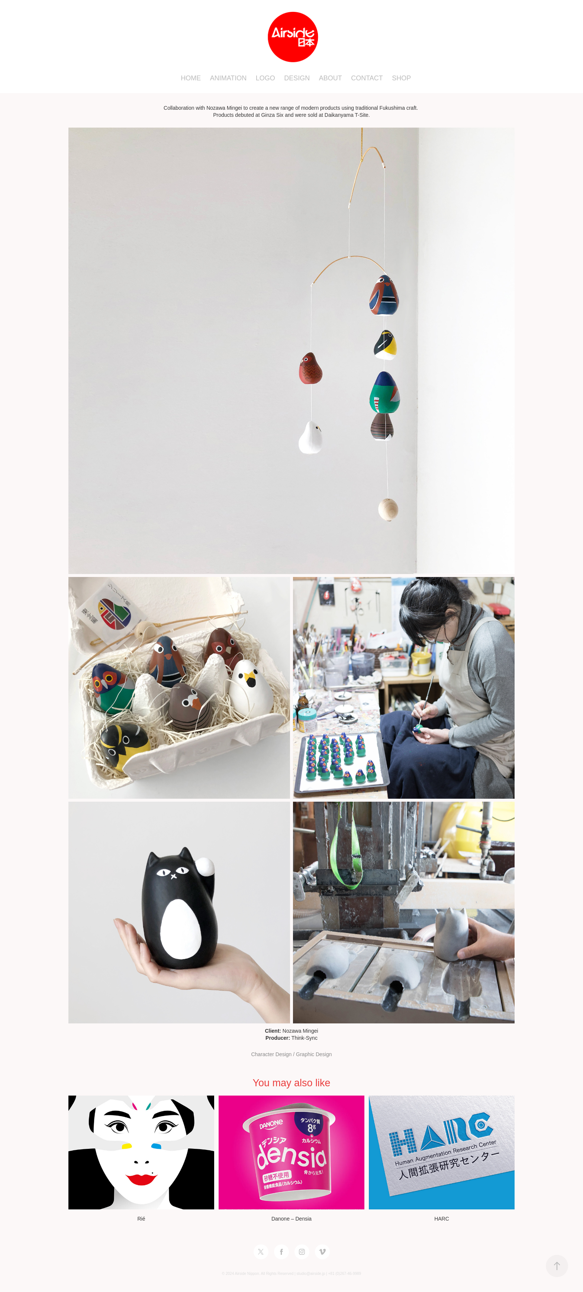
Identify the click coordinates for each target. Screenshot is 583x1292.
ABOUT (330, 78)
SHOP (401, 78)
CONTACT (367, 78)
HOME (191, 78)
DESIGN (297, 78)
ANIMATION (228, 78)
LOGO (265, 78)
